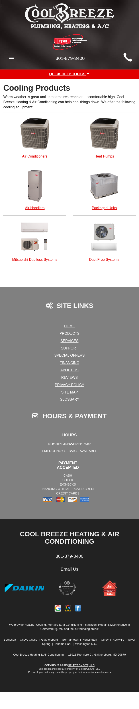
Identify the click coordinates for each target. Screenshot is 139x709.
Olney (104, 639)
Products (69, 333)
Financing (69, 363)
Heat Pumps (104, 137)
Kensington (89, 639)
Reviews (69, 377)
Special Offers (69, 355)
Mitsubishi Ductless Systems (34, 240)
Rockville (118, 639)
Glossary (69, 399)
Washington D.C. (86, 644)
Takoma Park (62, 644)
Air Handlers (34, 189)
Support (69, 348)
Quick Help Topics (69, 74)
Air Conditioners (34, 137)
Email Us (69, 569)
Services (70, 341)
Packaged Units (104, 189)
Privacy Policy (69, 385)
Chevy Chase (28, 639)
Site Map (69, 392)
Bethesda (10, 639)
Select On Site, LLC (81, 665)
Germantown (70, 639)
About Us (69, 370)
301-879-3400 (70, 556)
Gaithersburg (49, 639)
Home (69, 326)
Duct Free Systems (104, 240)
